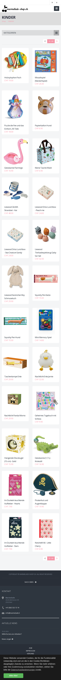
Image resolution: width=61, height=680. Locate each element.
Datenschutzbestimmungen (23, 670)
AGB (30, 648)
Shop (4, 21)
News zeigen (7, 639)
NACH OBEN (30, 582)
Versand (30, 653)
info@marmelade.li (13, 613)
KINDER (11, 21)
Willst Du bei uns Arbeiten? (12, 634)
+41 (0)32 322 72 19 (12, 607)
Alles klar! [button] (13, 676)
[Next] (57, 41)
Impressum (30, 651)
